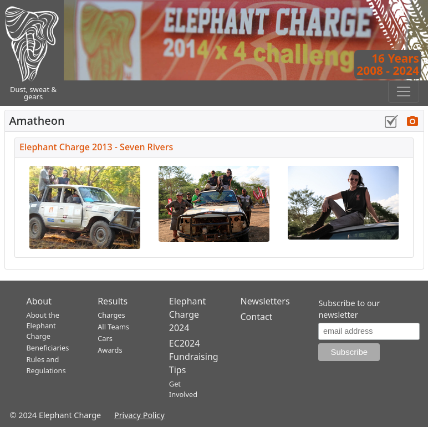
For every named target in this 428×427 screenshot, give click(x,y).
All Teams (113, 327)
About (39, 301)
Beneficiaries (48, 348)
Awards (110, 350)
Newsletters (264, 301)
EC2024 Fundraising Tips (193, 356)
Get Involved (183, 389)
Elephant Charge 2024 (187, 314)
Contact (256, 317)
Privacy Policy (139, 415)
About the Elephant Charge (43, 325)
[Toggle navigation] (403, 91)
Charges (111, 315)
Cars (105, 338)
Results (113, 301)
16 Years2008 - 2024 (387, 64)
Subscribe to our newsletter (349, 309)
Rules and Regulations (46, 364)
